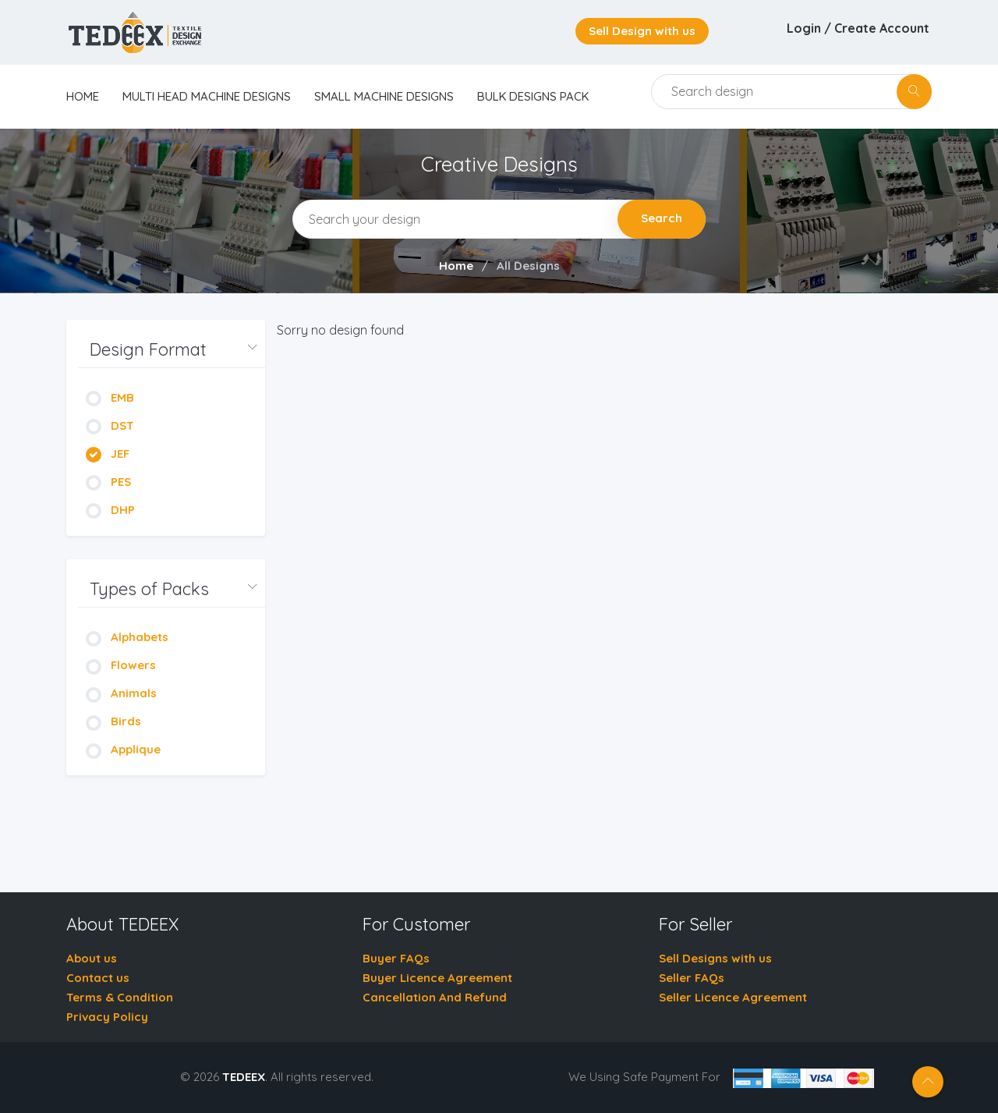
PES (108, 481)
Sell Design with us (642, 30)
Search (661, 218)
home (82, 96)
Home (456, 265)
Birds (113, 721)
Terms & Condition (119, 997)
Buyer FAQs (396, 958)
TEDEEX (243, 1076)
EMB (110, 397)
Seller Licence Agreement (733, 997)
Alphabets (127, 636)
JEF (107, 453)
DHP (110, 509)
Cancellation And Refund (435, 997)
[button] (171, 349)
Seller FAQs (691, 977)
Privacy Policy (107, 1016)
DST (110, 425)
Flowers (121, 665)
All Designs (528, 265)
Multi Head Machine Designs (206, 96)
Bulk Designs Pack (533, 96)
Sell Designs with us (715, 958)
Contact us (97, 977)
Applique (123, 749)
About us (91, 958)
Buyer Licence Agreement (437, 977)
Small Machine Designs (384, 96)
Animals (121, 693)
